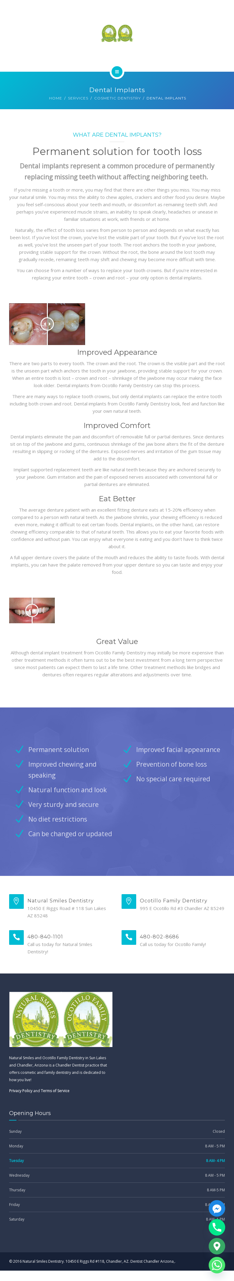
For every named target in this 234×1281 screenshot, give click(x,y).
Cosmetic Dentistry (117, 98)
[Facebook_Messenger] (217, 1208)
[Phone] (217, 1227)
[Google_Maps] (217, 1246)
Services (78, 98)
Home (55, 98)
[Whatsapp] (217, 1265)
